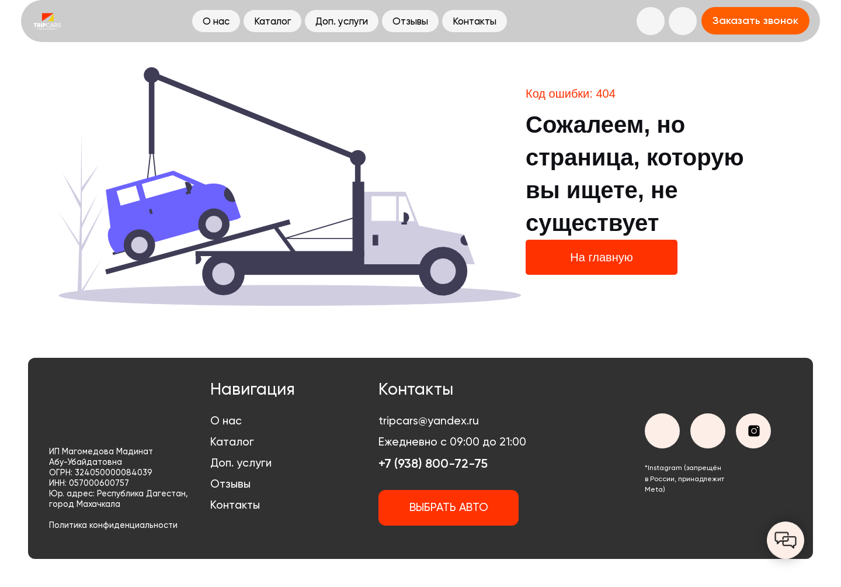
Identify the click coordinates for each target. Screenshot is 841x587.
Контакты (235, 505)
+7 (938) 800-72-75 (433, 463)
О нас (226, 420)
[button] (755, 20)
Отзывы (230, 484)
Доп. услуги (241, 462)
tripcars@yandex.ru (428, 420)
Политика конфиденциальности (113, 525)
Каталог (232, 441)
